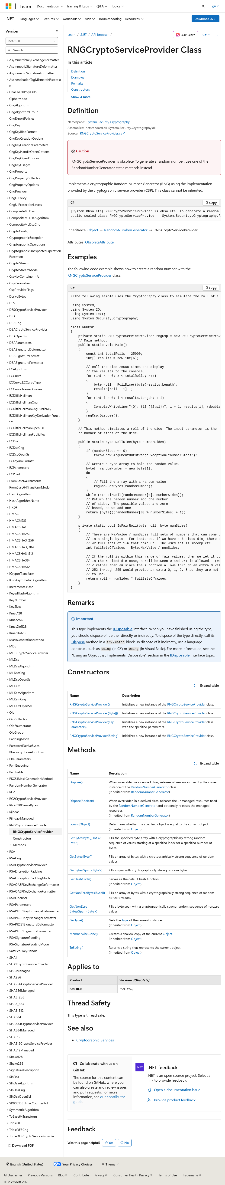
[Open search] (203, 6)
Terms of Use (167, 1175)
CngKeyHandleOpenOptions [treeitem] (29, 151)
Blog (61, 1175)
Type (125, 920)
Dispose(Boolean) (82, 800)
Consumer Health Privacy (131, 1175)
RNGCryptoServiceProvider (90, 275)
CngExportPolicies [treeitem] (21, 118)
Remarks (77, 83)
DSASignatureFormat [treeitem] (24, 356)
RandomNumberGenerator (126, 229)
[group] (144, 214)
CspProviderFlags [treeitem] (21, 289)
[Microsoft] (9, 6)
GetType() (76, 920)
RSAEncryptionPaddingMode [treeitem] (29, 878)
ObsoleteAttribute (99, 242)
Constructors (80, 89)
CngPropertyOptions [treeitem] (24, 184)
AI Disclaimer (13, 1175)
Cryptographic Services (95, 1039)
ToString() (76, 947)
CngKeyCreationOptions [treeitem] (26, 138)
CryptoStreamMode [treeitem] (23, 270)
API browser (100, 34)
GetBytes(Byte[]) (81, 856)
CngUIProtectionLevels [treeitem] (25, 204)
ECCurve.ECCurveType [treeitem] (25, 382)
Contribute (81, 1175)
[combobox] (32, 41)
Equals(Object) (80, 824)
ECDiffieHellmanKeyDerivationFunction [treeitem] (34, 418)
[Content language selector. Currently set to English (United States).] (25, 1164)
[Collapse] (57, 31)
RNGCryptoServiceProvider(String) (94, 735)
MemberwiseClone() (84, 934)
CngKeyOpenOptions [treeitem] (24, 158)
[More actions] (217, 35)
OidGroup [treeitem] (16, 732)
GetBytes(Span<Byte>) (86, 870)
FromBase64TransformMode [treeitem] (29, 487)
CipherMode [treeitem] (18, 98)
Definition (78, 71)
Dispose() (76, 782)
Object (92, 229)
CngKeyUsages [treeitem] (19, 165)
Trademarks (190, 1175)
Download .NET (205, 18)
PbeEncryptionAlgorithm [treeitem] (26, 752)
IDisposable (122, 628)
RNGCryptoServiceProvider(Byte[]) (94, 713)
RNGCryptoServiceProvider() (90, 704)
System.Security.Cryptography (108, 122)
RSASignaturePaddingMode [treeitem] (29, 944)
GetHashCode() (80, 879)
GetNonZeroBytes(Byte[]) (87, 892)
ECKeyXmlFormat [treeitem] (21, 461)
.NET (83, 34)
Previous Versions (40, 1175)
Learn (71, 34)
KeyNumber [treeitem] (17, 600)
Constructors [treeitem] (22, 838)
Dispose (78, 641)
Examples (77, 77)
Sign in (214, 6)
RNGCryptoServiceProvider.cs (101, 133)
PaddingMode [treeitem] (19, 739)
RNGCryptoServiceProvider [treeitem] (33, 831)
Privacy (99, 1175)
